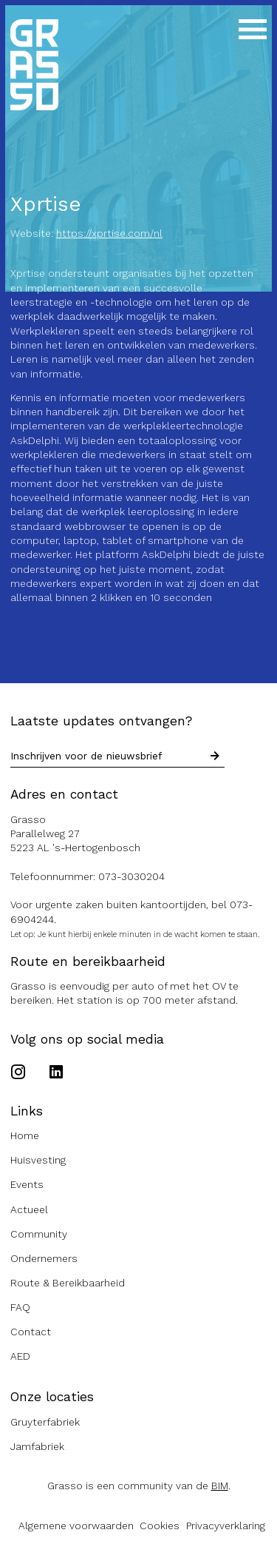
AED (20, 1356)
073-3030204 (131, 876)
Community (38, 1234)
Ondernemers (44, 1258)
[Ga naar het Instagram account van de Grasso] (21, 1073)
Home (24, 1135)
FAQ (20, 1307)
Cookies (159, 1525)
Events (27, 1184)
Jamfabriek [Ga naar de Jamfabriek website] (37, 1446)
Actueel (29, 1209)
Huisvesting (38, 1160)
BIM (219, 1485)
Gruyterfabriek (45, 1422)
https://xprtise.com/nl (109, 233)
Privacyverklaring (225, 1525)
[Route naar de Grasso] (138, 834)
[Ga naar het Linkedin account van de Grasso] (56, 1073)
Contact (30, 1332)
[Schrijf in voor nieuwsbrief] (215, 756)
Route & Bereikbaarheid (67, 1283)
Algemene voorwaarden (76, 1525)
